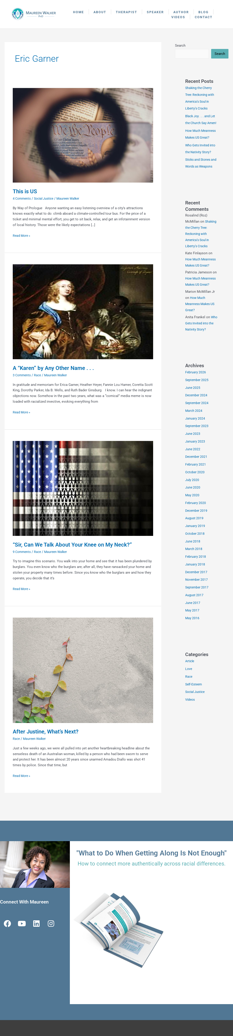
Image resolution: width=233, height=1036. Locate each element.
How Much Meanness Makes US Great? (201, 318)
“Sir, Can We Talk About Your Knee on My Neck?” (77, 544)
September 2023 (197, 440)
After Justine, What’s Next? (48, 731)
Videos (178, 17)
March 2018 (194, 563)
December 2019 (197, 525)
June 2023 (193, 448)
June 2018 (193, 555)
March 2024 (194, 425)
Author (181, 12)
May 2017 (192, 624)
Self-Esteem (194, 698)
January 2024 (195, 432)
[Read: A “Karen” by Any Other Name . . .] (83, 312)
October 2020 (195, 486)
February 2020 (195, 517)
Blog (203, 12)
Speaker (155, 12)
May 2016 (192, 632)
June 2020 (193, 501)
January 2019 (195, 540)
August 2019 (194, 532)
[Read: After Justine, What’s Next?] (83, 670)
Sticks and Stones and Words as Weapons (199, 174)
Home (78, 12)
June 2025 (193, 402)
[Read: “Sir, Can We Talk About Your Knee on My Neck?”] (83, 488)
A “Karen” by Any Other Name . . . (56, 367)
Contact (204, 17)
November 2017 (197, 594)
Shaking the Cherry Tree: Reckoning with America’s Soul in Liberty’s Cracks (201, 248)
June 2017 (193, 617)
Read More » (22, 235)
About (100, 12)
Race (39, 375)
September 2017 (197, 601)
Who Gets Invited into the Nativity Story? (201, 337)
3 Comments (22, 375)
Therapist (126, 12)
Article (190, 675)
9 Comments (22, 552)
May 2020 (192, 509)
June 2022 (193, 463)
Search (180, 45)
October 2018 (195, 548)
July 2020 (192, 494)
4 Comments (22, 198)
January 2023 (195, 455)
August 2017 (194, 609)
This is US (26, 191)
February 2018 (195, 571)
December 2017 (197, 586)
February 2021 (195, 478)
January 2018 (195, 578)
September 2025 (197, 394)
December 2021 (197, 471)
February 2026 (195, 386)
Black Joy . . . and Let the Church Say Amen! (201, 123)
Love (188, 683)
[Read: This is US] (83, 135)
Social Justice (46, 198)
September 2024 (197, 417)
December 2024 (197, 409)
